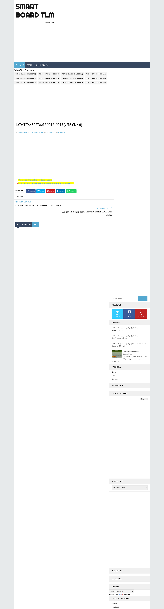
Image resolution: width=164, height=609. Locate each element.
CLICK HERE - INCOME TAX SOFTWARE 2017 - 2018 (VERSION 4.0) (46, 161)
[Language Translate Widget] (121, 343)
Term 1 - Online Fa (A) (38, 43)
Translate (124, 346)
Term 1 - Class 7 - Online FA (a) (72, 55)
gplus (114, 362)
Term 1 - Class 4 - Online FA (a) (96, 51)
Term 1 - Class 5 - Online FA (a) (25, 55)
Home (21, 43)
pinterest (115, 379)
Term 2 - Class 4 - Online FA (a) (72, 60)
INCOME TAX (50, 110)
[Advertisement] (104, 20)
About (114, 127)
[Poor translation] (9, 573)
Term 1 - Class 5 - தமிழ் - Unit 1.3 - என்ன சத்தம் (129, 482)
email (114, 372)
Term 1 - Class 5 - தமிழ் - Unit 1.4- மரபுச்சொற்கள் (129, 425)
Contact (114, 130)
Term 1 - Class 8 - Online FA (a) (96, 55)
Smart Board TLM (34, 10)
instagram (115, 365)
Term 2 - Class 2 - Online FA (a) (25, 60)
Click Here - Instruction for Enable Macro (35, 157)
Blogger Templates (59, 557)
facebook (115, 358)
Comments (62, 110)
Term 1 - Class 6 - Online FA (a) (49, 55)
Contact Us (116, 500)
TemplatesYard (34, 557)
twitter (114, 355)
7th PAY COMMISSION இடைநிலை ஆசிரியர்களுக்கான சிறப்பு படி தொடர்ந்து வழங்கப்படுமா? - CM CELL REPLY (129, 107)
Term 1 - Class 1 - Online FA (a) (25, 51)
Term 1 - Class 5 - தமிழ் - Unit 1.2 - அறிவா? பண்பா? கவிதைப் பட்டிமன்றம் (127, 410)
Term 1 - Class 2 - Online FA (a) (49, 51)
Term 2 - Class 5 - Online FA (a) (96, 60)
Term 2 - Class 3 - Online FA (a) (49, 60)
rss (113, 369)
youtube (115, 376)
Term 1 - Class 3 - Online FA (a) (72, 51)
